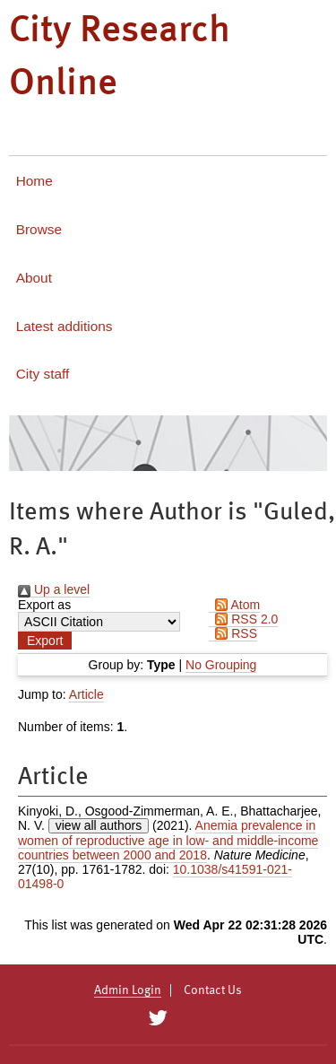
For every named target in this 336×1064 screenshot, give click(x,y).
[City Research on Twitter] (158, 1018)
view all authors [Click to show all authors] (99, 825)
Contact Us (213, 990)
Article (86, 694)
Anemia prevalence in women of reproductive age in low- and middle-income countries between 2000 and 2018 (168, 840)
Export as (44, 604)
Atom (234, 604)
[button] (45, 641)
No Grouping (220, 665)
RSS (233, 633)
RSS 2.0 (243, 619)
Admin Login (127, 990)
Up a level (54, 589)
